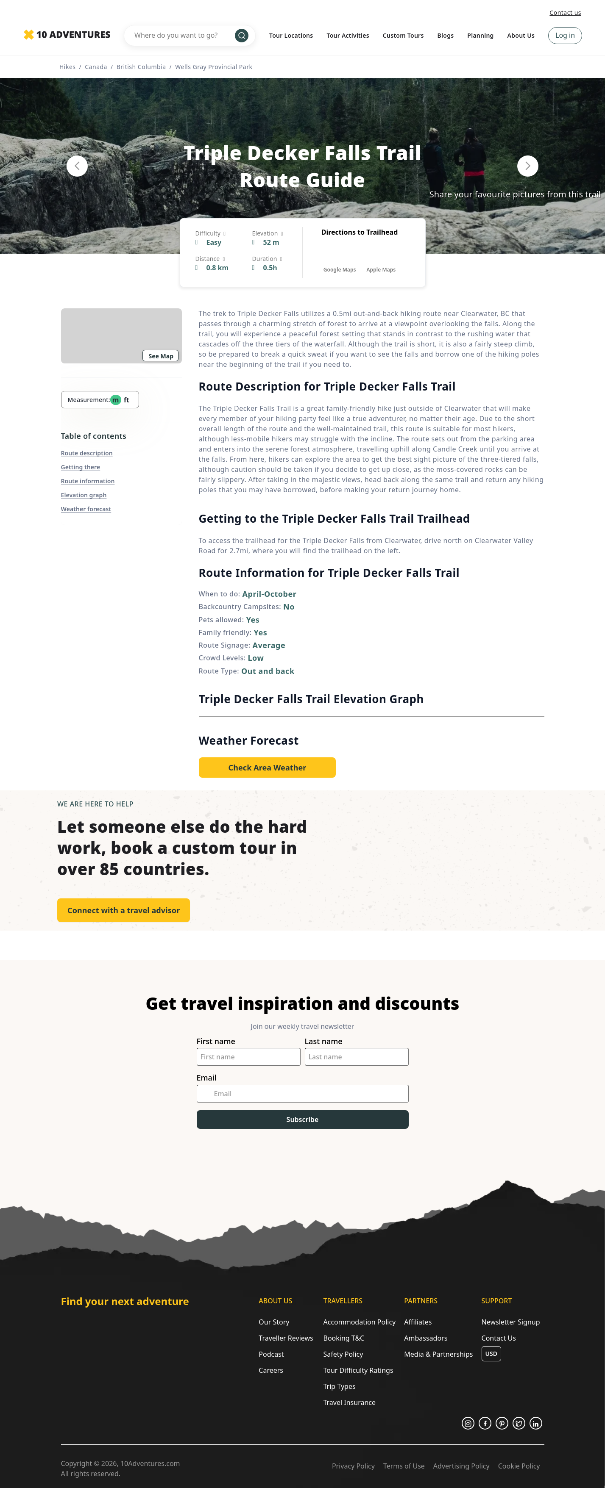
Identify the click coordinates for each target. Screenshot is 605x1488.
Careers (271, 1370)
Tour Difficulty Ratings (358, 1370)
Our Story (274, 1322)
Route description (87, 453)
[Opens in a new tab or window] (339, 261)
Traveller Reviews (286, 1338)
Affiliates (418, 1322)
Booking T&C (343, 1338)
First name (216, 1041)
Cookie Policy (519, 1466)
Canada (96, 67)
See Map (161, 356)
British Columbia (141, 67)
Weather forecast (86, 509)
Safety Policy (343, 1354)
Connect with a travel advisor (123, 910)
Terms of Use (404, 1466)
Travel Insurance (349, 1402)
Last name (324, 1041)
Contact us (565, 12)
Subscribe (303, 1119)
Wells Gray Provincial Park (213, 67)
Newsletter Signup (511, 1322)
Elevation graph (84, 495)
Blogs (446, 35)
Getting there (80, 467)
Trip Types (339, 1386)
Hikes (67, 67)
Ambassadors (425, 1338)
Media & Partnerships (438, 1354)
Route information (88, 481)
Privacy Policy (353, 1466)
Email (207, 1077)
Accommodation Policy (359, 1322)
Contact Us (499, 1338)
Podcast (271, 1354)
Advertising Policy (461, 1466)
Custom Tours (403, 35)
